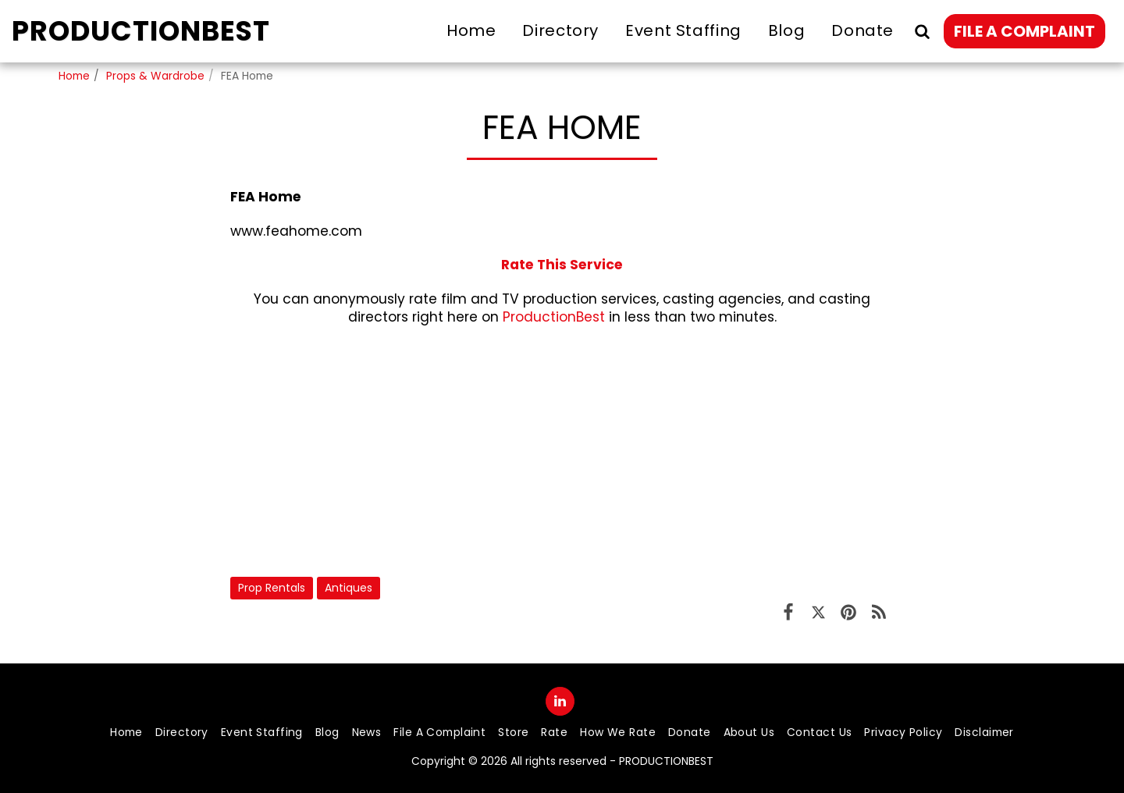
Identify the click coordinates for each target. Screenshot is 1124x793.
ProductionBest (554, 317)
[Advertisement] (562, 451)
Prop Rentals (271, 588)
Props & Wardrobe (155, 76)
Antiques (348, 588)
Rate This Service (562, 264)
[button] (922, 31)
